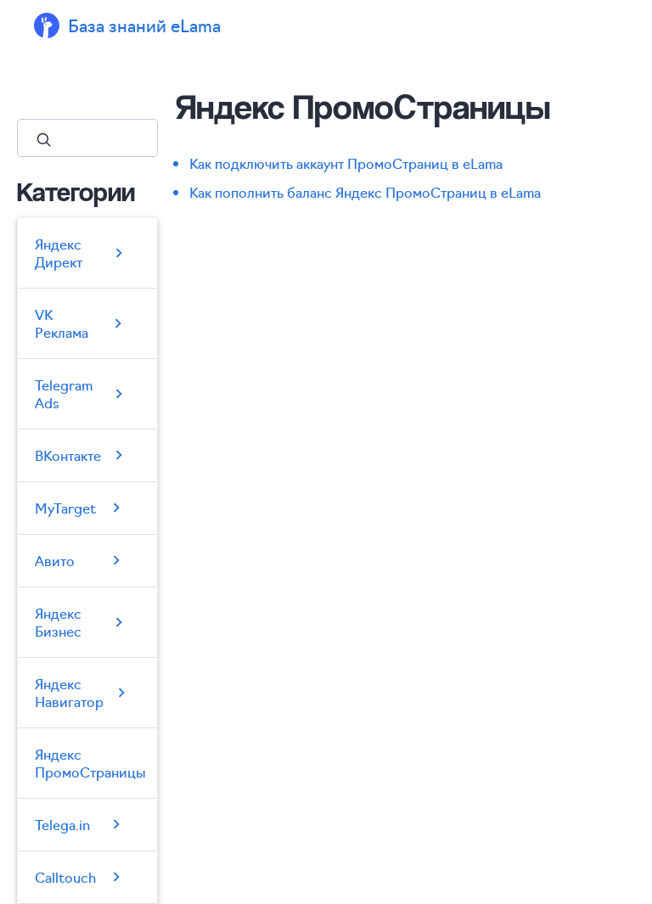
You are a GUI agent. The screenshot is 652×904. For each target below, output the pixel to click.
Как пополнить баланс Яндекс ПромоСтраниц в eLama (365, 191)
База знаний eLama (144, 25)
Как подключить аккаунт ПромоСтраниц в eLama (346, 163)
